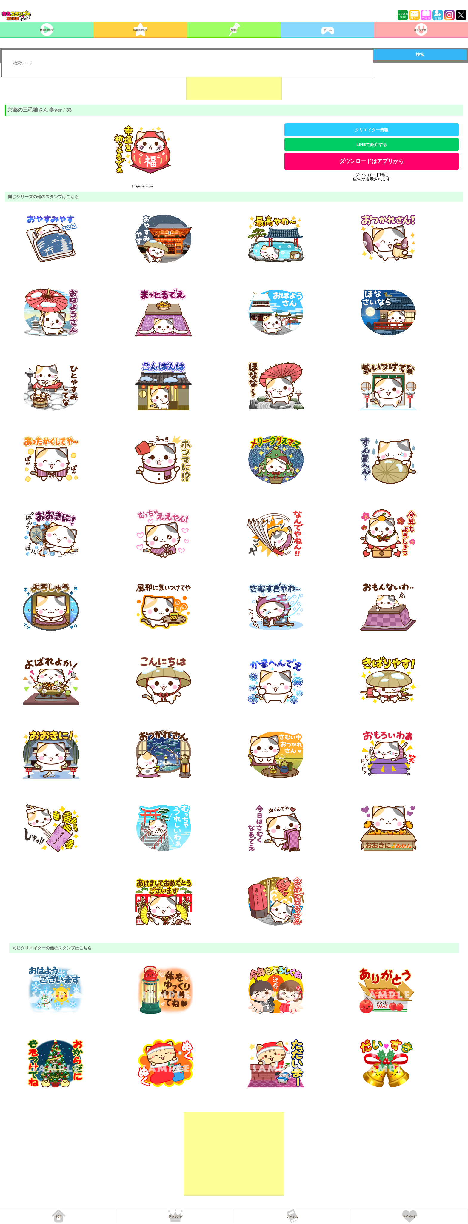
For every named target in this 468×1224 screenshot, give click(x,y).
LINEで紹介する (371, 144)
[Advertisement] (234, 85)
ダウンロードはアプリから (371, 161)
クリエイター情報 (371, 129)
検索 (420, 54)
